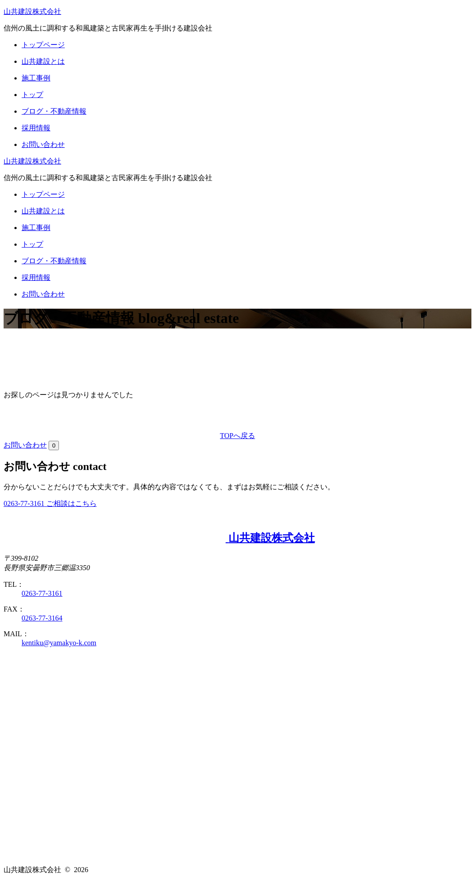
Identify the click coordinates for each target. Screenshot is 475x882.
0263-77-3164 (42, 618)
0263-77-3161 (42, 593)
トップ (32, 94)
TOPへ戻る (237, 435)
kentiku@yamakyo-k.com (59, 643)
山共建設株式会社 (32, 11)
